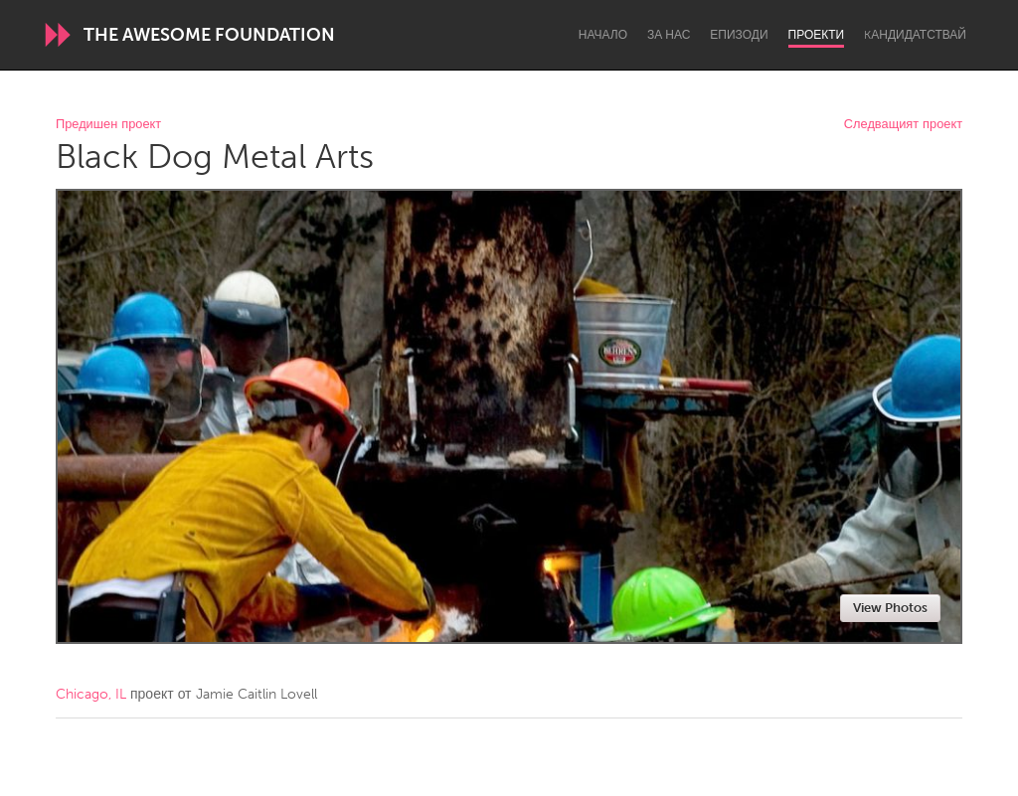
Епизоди (738, 35)
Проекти (816, 35)
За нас (668, 35)
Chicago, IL (91, 694)
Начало (603, 35)
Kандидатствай (915, 35)
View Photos (890, 607)
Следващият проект (903, 124)
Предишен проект (108, 124)
